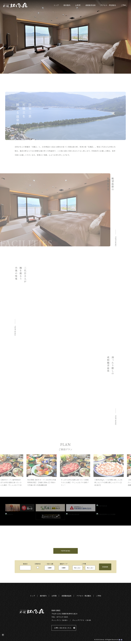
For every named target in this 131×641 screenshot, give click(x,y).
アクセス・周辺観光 (108, 5)
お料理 (77, 5)
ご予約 (123, 5)
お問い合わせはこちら (62, 628)
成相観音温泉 (90, 5)
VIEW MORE (65, 551)
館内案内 (67, 5)
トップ (56, 5)
